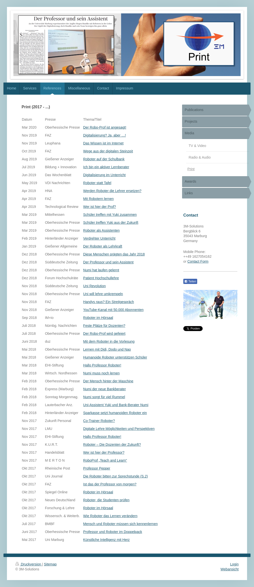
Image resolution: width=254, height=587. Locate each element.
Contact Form (197, 261)
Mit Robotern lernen (98, 199)
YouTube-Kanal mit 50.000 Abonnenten (113, 310)
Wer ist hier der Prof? (99, 207)
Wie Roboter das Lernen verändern (110, 516)
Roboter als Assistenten (101, 230)
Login (234, 564)
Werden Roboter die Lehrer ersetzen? (112, 191)
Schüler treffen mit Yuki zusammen (110, 215)
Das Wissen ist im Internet (103, 143)
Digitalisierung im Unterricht (104, 175)
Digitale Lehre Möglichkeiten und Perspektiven (119, 429)
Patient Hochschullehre (101, 278)
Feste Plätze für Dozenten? (104, 326)
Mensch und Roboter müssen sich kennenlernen (120, 524)
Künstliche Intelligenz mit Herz (106, 540)
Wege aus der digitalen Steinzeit (108, 151)
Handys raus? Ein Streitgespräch (108, 302)
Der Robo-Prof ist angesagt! (104, 127)
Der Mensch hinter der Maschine (108, 381)
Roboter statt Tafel (97, 183)
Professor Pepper (96, 468)
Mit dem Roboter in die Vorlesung (108, 341)
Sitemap (50, 564)
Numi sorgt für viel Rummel (104, 397)
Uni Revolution (94, 286)
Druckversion (28, 564)
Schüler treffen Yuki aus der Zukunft (110, 222)
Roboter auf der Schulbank (104, 159)
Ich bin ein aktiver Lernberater (106, 167)
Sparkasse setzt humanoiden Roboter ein (115, 413)
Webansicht (230, 569)
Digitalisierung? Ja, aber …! (104, 135)
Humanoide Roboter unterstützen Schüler (115, 357)
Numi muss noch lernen (101, 373)
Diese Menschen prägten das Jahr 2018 (114, 254)
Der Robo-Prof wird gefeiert (104, 333)
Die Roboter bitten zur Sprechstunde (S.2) (115, 476)
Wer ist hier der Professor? (103, 452)
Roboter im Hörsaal (98, 318)
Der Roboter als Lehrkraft (102, 246)
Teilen (190, 281)
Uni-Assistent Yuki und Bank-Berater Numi (115, 405)
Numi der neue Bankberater (104, 389)
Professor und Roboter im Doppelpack (112, 532)
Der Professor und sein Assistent (108, 262)
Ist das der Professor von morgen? (109, 484)
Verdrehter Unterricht (99, 238)
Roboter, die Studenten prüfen (106, 500)
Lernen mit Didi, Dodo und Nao (107, 349)
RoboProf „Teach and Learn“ (105, 460)
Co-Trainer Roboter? (99, 421)
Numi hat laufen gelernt (101, 270)
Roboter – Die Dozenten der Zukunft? (112, 445)
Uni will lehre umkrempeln (103, 294)
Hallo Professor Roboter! (102, 365)
